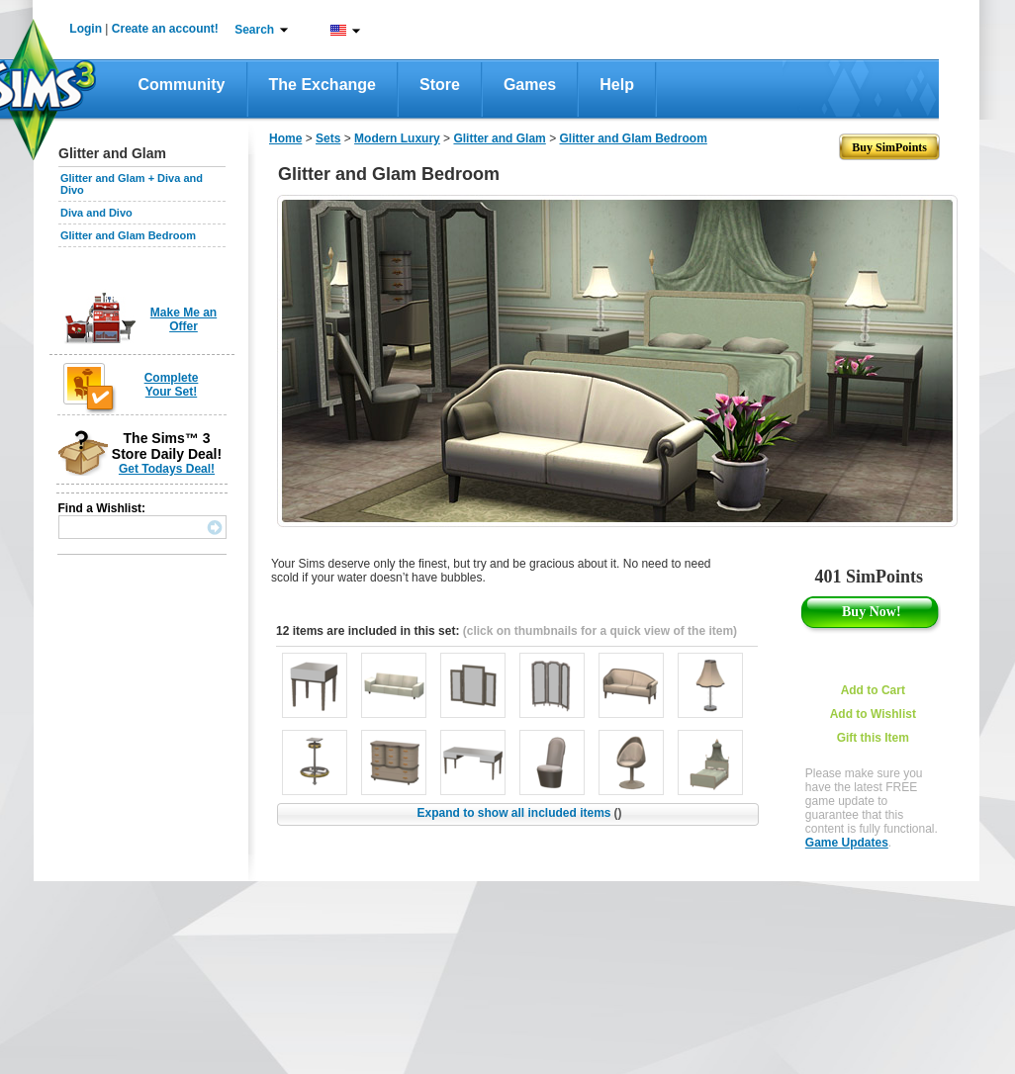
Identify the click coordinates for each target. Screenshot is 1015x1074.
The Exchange (322, 84)
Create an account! (165, 29)
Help (617, 84)
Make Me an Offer (183, 319)
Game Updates (846, 843)
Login (85, 29)
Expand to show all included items (518, 813)
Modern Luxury (397, 138)
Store (439, 84)
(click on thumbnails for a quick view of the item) (600, 631)
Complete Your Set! (171, 385)
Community (182, 84)
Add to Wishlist (873, 714)
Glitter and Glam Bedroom (128, 235)
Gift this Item (873, 738)
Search (254, 30)
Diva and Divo (96, 213)
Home (285, 138)
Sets (328, 138)
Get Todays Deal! (167, 469)
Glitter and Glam (499, 138)
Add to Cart (873, 690)
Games (530, 84)
